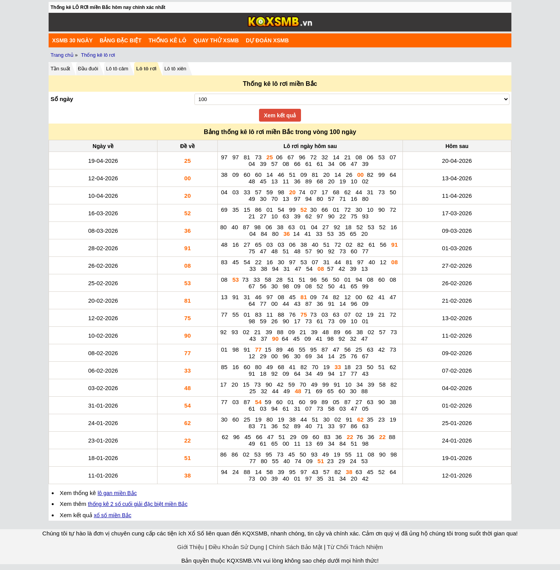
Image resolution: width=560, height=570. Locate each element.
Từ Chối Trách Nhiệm (355, 547)
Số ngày (62, 99)
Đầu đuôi (88, 68)
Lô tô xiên (175, 68)
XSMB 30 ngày (72, 40)
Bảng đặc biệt (121, 40)
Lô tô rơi (146, 68)
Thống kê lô (167, 40)
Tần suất (60, 68)
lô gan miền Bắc (117, 493)
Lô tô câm (117, 68)
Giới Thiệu (190, 547)
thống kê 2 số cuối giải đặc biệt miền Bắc (137, 504)
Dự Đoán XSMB (267, 40)
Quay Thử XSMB (216, 40)
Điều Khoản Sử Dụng (236, 547)
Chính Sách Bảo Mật (295, 547)
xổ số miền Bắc (112, 515)
